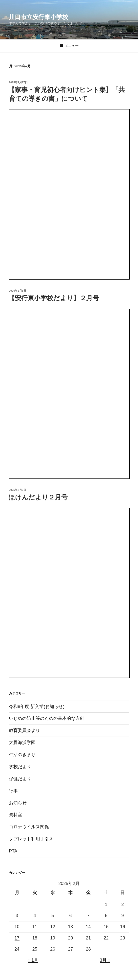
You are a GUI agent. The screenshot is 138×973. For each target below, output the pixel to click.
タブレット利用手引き (31, 838)
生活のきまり (22, 754)
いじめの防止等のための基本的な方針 (46, 718)
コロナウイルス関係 (29, 826)
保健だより (20, 778)
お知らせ (18, 802)
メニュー (69, 46)
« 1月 (33, 960)
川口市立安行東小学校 (38, 17)
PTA (13, 851)
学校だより (20, 766)
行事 (13, 790)
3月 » (105, 960)
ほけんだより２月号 (38, 497)
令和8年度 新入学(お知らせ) (36, 706)
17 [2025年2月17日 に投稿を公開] (17, 938)
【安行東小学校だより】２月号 (53, 298)
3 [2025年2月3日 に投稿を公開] (17, 915)
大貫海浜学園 (22, 742)
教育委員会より (24, 730)
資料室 (15, 814)
